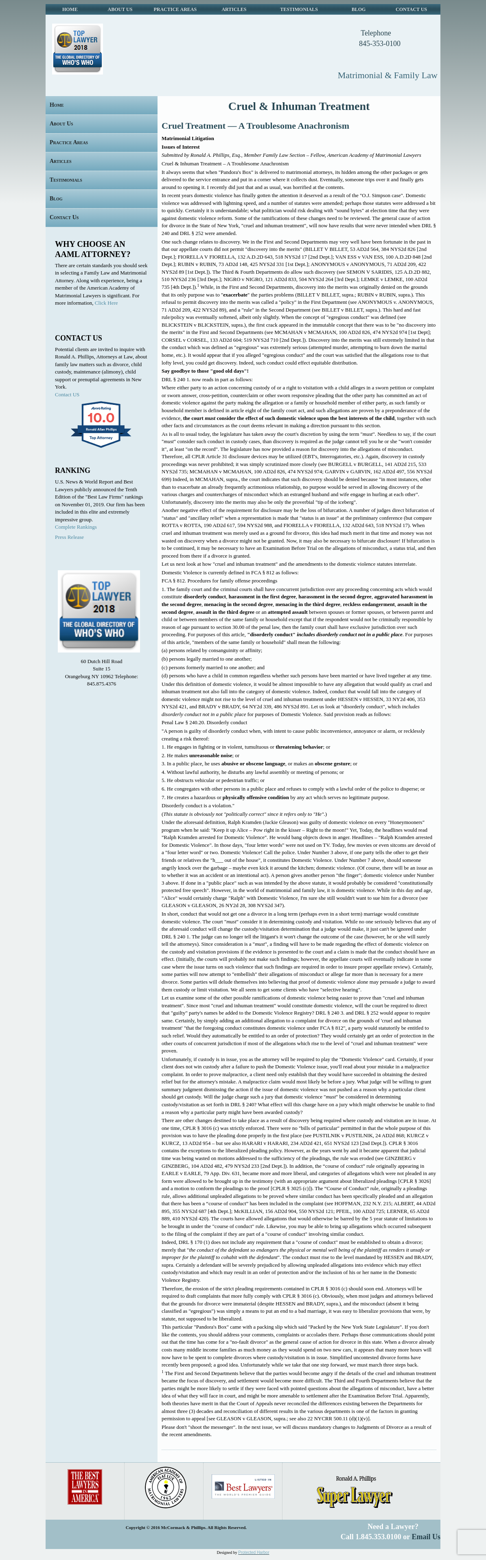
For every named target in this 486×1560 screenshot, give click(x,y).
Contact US (67, 394)
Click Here (106, 303)
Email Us (426, 1537)
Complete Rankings (76, 527)
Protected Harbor (253, 1552)
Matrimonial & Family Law (388, 75)
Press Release (69, 537)
